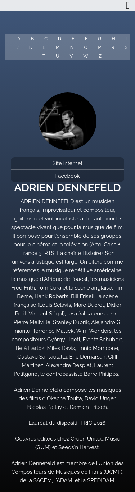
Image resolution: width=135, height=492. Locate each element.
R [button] (112, 47)
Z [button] (100, 56)
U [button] (57, 56)
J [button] (18, 47)
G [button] (99, 38)
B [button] (32, 38)
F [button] (86, 38)
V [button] (71, 56)
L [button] (43, 47)
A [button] (19, 38)
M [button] (58, 47)
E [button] (73, 38)
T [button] (43, 56)
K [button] (30, 47)
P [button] (99, 47)
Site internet (67, 163)
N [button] (72, 47)
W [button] (85, 56)
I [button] (126, 38)
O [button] (86, 47)
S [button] (126, 47)
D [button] (59, 38)
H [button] (113, 38)
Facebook (67, 176)
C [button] (46, 38)
